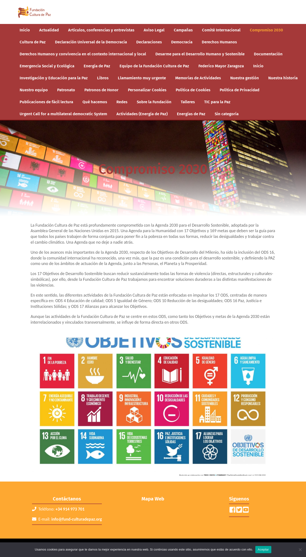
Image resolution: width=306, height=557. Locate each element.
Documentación (268, 54)
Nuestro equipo (34, 89)
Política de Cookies (193, 89)
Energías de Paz (191, 113)
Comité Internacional (221, 30)
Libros (103, 77)
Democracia (181, 42)
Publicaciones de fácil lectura (46, 101)
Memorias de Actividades (198, 77)
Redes (121, 101)
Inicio (25, 30)
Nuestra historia (283, 77)
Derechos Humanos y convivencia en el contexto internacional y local (83, 54)
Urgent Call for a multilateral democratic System (63, 113)
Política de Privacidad (239, 89)
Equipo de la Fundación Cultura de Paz (154, 65)
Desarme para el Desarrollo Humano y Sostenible (200, 54)
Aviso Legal (154, 30)
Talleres (188, 101)
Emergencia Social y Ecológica (47, 65)
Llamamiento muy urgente (142, 77)
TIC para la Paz (217, 101)
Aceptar (263, 549)
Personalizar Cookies (147, 89)
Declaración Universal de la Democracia (91, 42)
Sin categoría (227, 113)
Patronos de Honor (101, 89)
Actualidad (49, 30)
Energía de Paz (97, 65)
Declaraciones (149, 42)
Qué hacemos (94, 101)
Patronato (66, 89)
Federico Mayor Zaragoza (221, 65)
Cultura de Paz (33, 42)
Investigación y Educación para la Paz (54, 77)
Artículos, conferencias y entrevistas (101, 30)
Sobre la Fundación (154, 101)
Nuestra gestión (244, 77)
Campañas (183, 30)
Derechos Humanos (219, 42)
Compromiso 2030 (266, 30)
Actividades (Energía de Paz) (142, 113)
